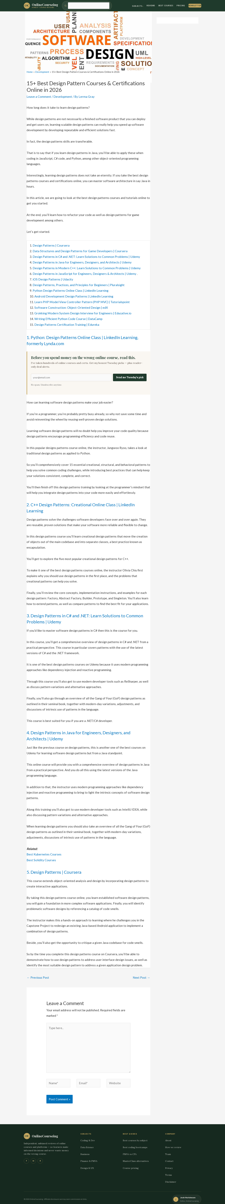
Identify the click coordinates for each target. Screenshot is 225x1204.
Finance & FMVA (88, 1157)
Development (61, 96)
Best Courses (165, 5)
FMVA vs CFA (130, 1150)
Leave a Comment (38, 96)
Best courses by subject (135, 1136)
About (168, 1136)
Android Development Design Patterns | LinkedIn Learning (73, 295)
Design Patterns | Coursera (51, 245)
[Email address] (71, 375)
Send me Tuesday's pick (129, 375)
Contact (169, 1157)
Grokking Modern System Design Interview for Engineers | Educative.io (81, 311)
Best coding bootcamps (135, 1143)
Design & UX (87, 1164)
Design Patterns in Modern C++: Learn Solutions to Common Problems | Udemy (85, 267)
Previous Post (38, 975)
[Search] (88, 5)
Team (168, 1150)
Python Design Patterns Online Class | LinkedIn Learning (70, 289)
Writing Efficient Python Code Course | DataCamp (67, 317)
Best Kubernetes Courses (44, 852)
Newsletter (194, 5)
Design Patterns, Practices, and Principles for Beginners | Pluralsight (78, 284)
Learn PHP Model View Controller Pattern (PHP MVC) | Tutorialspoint (81, 300)
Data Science (87, 1143)
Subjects (137, 6)
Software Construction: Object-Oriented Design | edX (70, 306)
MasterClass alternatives (136, 1157)
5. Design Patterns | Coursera (57, 869)
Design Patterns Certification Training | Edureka (66, 322)
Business (85, 1150)
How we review (173, 1143)
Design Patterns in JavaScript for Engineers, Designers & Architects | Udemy (84, 273)
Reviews (151, 5)
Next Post (141, 975)
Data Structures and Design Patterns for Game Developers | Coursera (79, 251)
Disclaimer (170, 1178)
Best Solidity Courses (41, 857)
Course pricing (131, 1164)
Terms (168, 1171)
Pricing (181, 5)
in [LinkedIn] (33, 1157)
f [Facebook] (26, 1157)
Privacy (169, 1164)
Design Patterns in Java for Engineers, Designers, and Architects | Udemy (81, 262)
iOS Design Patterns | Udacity (52, 278)
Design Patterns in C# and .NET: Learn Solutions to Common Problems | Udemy (85, 256)
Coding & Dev (87, 1136)
